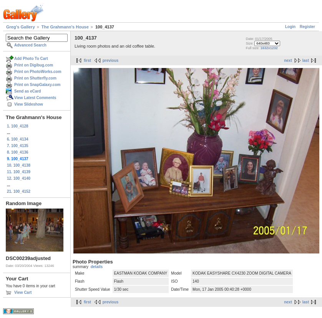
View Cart (23, 292)
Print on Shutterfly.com (35, 78)
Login (290, 27)
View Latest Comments (35, 98)
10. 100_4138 (18, 165)
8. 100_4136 (17, 152)
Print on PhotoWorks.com (37, 72)
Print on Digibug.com (33, 65)
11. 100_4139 (18, 172)
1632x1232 (269, 48)
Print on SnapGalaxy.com (37, 85)
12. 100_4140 (18, 178)
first (87, 60)
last (305, 60)
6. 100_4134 (17, 139)
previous (111, 60)
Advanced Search (30, 45)
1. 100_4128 (17, 126)
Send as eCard (27, 91)
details (97, 267)
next (288, 60)
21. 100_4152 (18, 191)
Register (307, 27)
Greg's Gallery (20, 27)
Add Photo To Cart (31, 58)
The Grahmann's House (65, 27)
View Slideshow (28, 104)
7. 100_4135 (17, 146)
